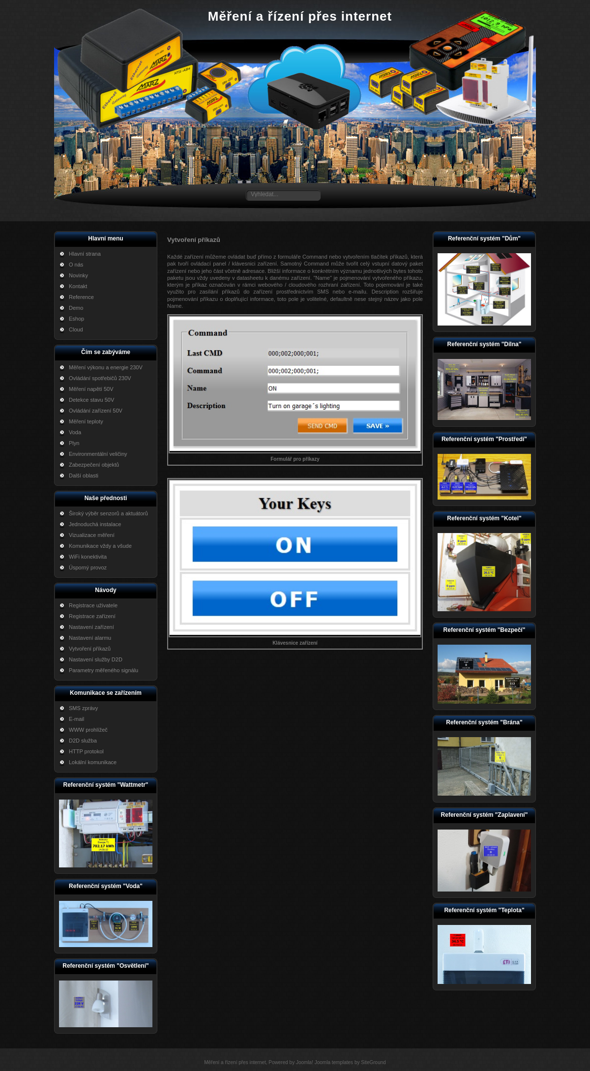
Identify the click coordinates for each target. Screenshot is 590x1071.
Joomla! (304, 1062)
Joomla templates (334, 1062)
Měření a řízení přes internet (300, 16)
